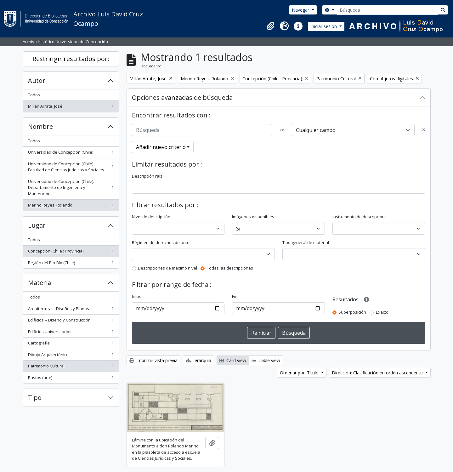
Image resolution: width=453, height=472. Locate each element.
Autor (36, 80)
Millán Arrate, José (71, 107)
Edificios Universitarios (71, 333)
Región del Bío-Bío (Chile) (71, 264)
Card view (232, 360)
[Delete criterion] (423, 130)
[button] (270, 26)
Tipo (35, 397)
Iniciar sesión (324, 26)
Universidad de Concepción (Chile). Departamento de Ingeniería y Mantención (71, 187)
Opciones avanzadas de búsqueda (182, 97)
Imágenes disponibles (253, 216)
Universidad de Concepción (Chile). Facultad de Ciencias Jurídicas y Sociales (71, 167)
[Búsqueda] (387, 10)
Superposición (352, 312)
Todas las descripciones (230, 268)
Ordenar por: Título (300, 373)
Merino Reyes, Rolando (71, 206)
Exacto (382, 312)
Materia (39, 282)
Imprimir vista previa (153, 360)
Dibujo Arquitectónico (71, 356)
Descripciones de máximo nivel (167, 268)
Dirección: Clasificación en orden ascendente (378, 373)
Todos (34, 95)
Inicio (137, 296)
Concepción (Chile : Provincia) (71, 252)
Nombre (40, 126)
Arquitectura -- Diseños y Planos (71, 310)
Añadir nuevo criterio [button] (161, 147)
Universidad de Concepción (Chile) (71, 153)
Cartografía (71, 344)
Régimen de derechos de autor (161, 242)
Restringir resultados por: (70, 58)
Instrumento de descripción (358, 216)
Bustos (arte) (71, 379)
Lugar (37, 225)
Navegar (301, 10)
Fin (234, 296)
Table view (266, 360)
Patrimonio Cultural (71, 367)
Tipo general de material (305, 242)
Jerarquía (198, 360)
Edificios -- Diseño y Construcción (71, 321)
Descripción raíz (147, 176)
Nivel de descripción (151, 216)
